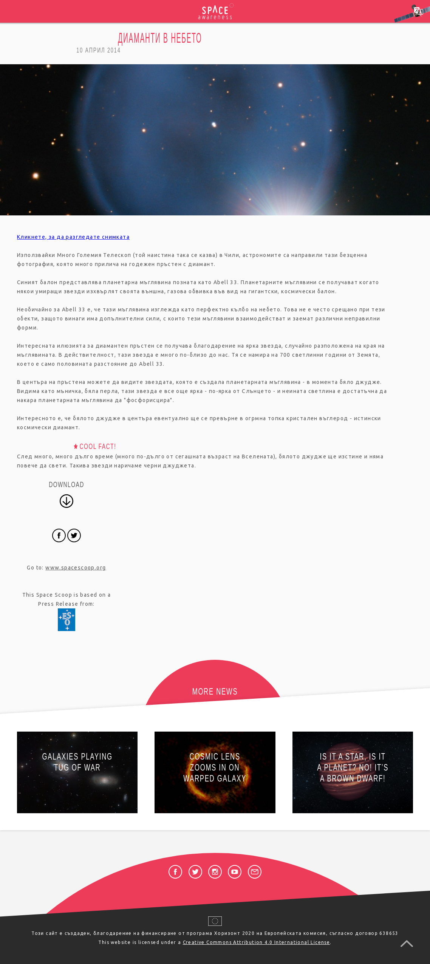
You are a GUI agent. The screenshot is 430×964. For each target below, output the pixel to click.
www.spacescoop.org (75, 568)
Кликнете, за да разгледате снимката (73, 237)
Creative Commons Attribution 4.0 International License (256, 942)
